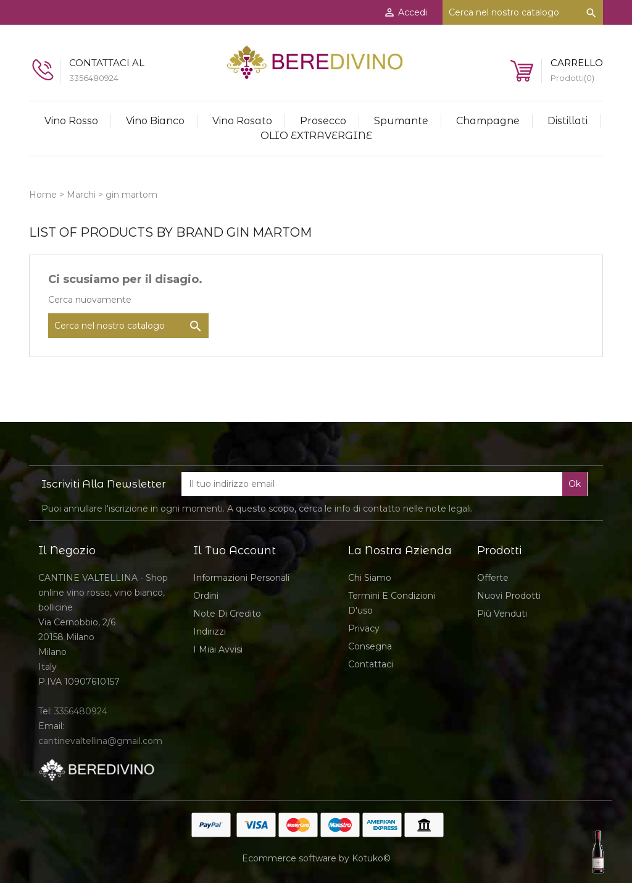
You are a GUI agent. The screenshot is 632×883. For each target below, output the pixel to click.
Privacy (364, 628)
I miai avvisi (218, 649)
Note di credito (227, 613)
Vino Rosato (242, 121)
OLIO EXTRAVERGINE (316, 136)
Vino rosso (71, 121)
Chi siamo (369, 577)
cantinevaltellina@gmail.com (100, 740)
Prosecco (323, 121)
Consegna (370, 646)
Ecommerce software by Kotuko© (316, 858)
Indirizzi (209, 631)
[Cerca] (523, 12)
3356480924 (80, 711)
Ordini (205, 595)
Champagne (488, 121)
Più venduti (502, 613)
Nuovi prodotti (509, 595)
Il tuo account (234, 550)
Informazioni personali (241, 577)
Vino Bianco (155, 121)
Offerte (493, 577)
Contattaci (370, 664)
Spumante (401, 121)
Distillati (567, 121)
